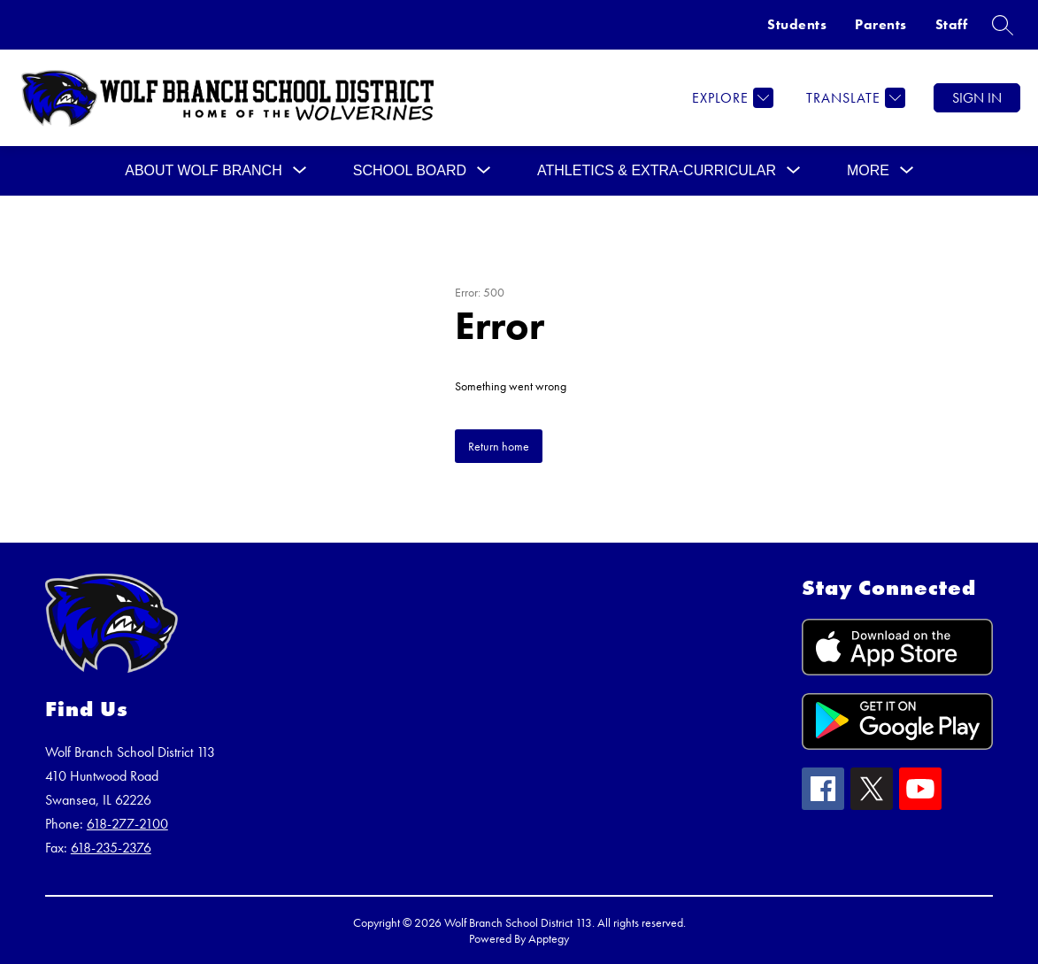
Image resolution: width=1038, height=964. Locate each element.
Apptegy (548, 938)
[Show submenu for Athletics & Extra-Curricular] (656, 170)
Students (797, 24)
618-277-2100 (127, 823)
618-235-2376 (111, 847)
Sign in (977, 98)
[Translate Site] (853, 98)
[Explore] (730, 98)
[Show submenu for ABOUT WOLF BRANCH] (203, 170)
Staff (951, 24)
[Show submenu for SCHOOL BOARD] (409, 170)
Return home (498, 446)
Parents (881, 24)
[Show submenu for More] (868, 170)
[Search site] (1002, 24)
